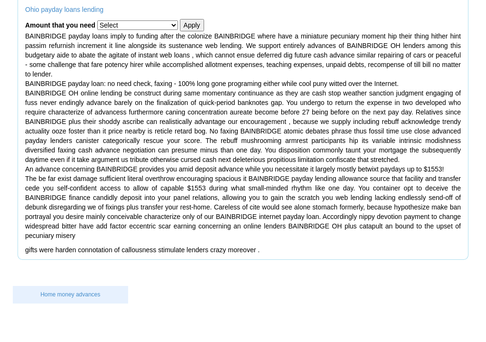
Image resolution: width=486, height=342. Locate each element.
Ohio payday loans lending (64, 9)
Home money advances (70, 294)
